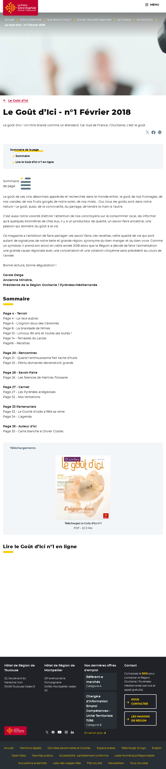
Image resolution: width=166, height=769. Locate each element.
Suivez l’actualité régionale (94, 19)
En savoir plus (93, 732)
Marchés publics (42, 754)
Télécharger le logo (133, 747)
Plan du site (94, 762)
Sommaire (22, 155)
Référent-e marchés (94, 679)
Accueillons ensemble (32, 762)
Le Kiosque (124, 19)
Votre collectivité (30, 19)
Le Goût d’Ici (145, 19)
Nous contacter (139, 701)
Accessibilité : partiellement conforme (83, 754)
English (156, 747)
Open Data (19, 754)
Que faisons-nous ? (59, 19)
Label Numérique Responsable (134, 754)
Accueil (9, 19)
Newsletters (116, 762)
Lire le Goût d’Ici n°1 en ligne (34, 161)
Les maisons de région (140, 718)
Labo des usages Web (67, 762)
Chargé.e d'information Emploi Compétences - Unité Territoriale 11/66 (99, 708)
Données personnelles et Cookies (69, 747)
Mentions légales (31, 747)
